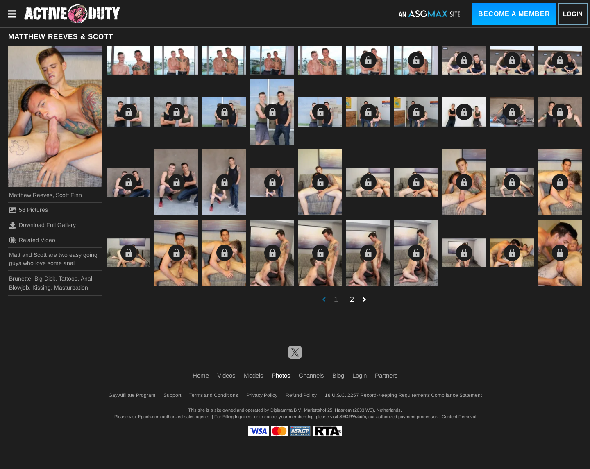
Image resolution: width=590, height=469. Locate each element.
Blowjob (19, 287)
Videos (226, 375)
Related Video (32, 240)
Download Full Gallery (42, 225)
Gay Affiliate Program (132, 395)
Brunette (20, 278)
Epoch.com (149, 416)
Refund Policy (301, 395)
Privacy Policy (261, 395)
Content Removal (459, 416)
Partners (386, 375)
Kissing (41, 287)
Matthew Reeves (30, 195)
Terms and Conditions (213, 395)
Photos (281, 375)
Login (573, 13)
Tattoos (68, 278)
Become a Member (514, 13)
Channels (311, 375)
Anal (86, 278)
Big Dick (44, 278)
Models (253, 375)
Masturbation (71, 287)
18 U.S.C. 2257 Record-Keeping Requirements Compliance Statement (403, 395)
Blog (338, 375)
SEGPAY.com (352, 416)
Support (172, 395)
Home (201, 375)
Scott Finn (69, 195)
